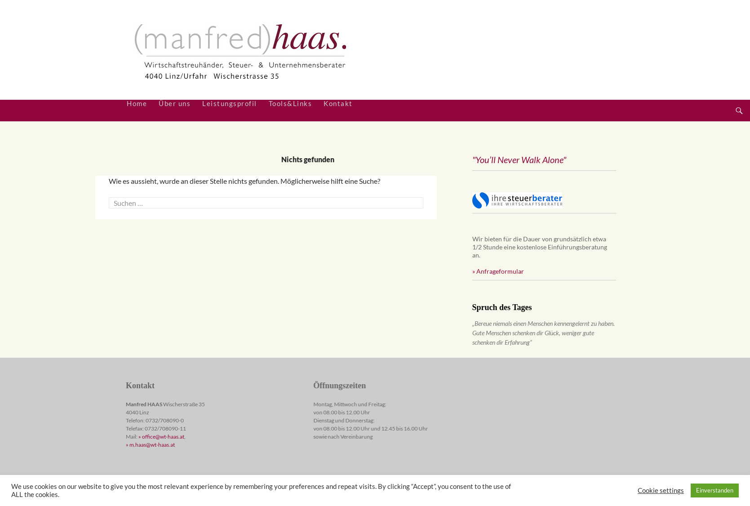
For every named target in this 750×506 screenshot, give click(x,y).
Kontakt (338, 103)
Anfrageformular (500, 271)
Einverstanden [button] (714, 490)
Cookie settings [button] (661, 490)
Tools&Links (290, 103)
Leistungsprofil (229, 103)
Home (137, 103)
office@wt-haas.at (163, 436)
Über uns (175, 103)
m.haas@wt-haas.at (152, 444)
